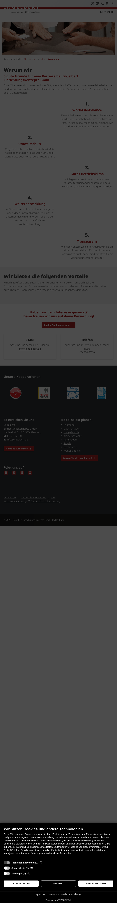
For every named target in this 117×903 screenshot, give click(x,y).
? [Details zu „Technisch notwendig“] (40, 862)
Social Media (18, 868)
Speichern (58, 883)
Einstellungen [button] (75, 894)
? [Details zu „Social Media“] (31, 868)
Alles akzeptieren (96, 883)
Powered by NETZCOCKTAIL (58, 900)
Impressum (40, 894)
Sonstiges (16, 873)
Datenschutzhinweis (57, 894)
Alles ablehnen (21, 883)
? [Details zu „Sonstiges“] (28, 873)
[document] (58, 843)
